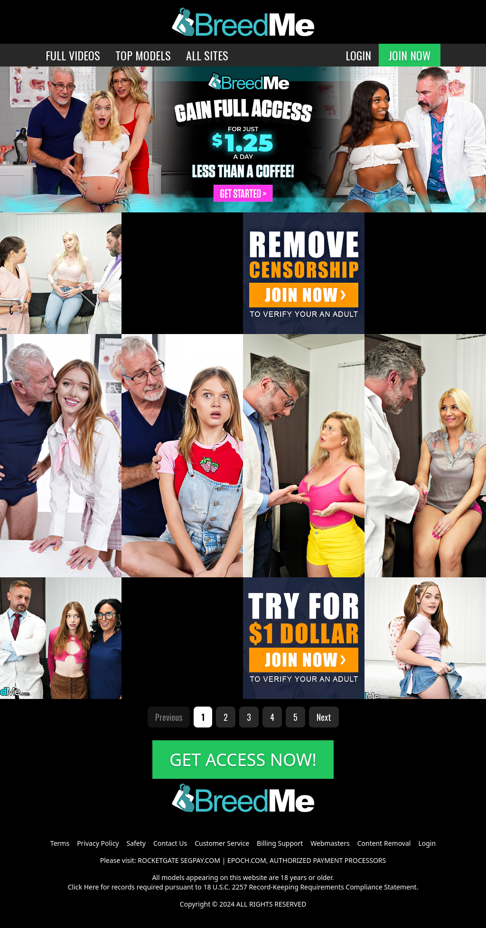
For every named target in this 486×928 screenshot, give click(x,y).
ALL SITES (207, 55)
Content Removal (384, 843)
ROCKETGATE (158, 860)
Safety (136, 843)
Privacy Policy (98, 843)
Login (427, 843)
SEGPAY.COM (200, 860)
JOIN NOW (409, 55)
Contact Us (170, 843)
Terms (59, 843)
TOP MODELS (143, 55)
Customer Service (222, 843)
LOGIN (358, 55)
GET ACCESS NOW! (243, 759)
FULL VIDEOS (73, 55)
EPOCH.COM (246, 860)
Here (91, 886)
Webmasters (329, 843)
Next (324, 717)
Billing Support (280, 843)
